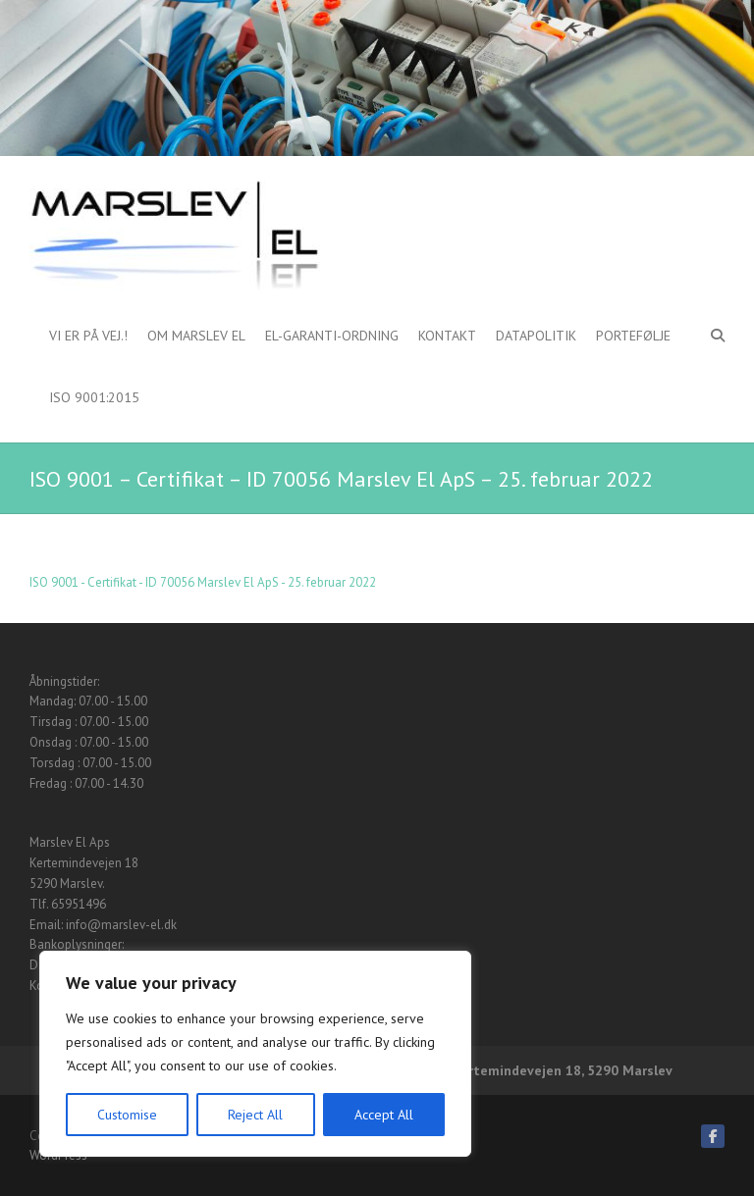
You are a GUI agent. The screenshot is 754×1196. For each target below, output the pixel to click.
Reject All (255, 1114)
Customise (127, 1114)
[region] (255, 1054)
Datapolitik (536, 335)
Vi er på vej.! (88, 335)
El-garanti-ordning (332, 335)
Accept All (383, 1114)
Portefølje (633, 335)
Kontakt (447, 335)
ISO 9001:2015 (94, 397)
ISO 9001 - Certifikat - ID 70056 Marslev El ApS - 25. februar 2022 (202, 582)
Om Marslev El (196, 335)
